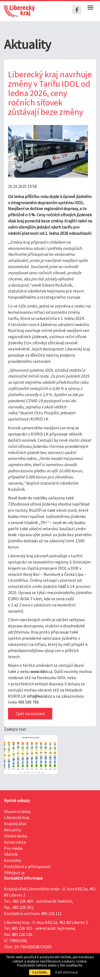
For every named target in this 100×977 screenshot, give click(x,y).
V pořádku (39, 972)
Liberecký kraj (16, 817)
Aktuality (12, 829)
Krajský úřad (15, 823)
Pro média (13, 848)
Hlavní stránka (17, 811)
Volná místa (15, 842)
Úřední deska (15, 836)
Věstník (11, 854)
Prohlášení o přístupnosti (27, 866)
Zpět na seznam (30, 713)
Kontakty (12, 860)
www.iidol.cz (41, 671)
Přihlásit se (14, 872)
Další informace (66, 972)
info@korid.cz (39, 696)
